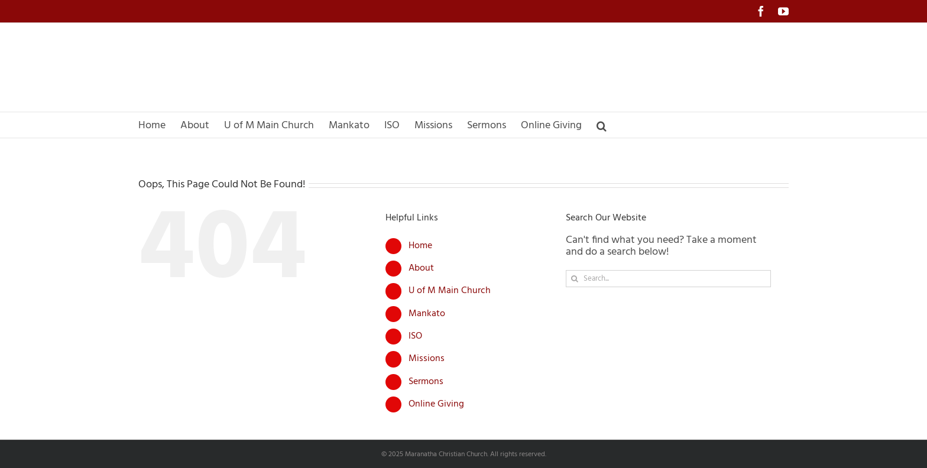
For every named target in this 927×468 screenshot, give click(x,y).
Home (420, 246)
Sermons (426, 381)
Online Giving (436, 404)
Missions (427, 358)
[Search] (574, 278)
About (421, 268)
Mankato (427, 313)
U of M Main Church (450, 290)
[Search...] (668, 278)
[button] (602, 125)
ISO (415, 336)
